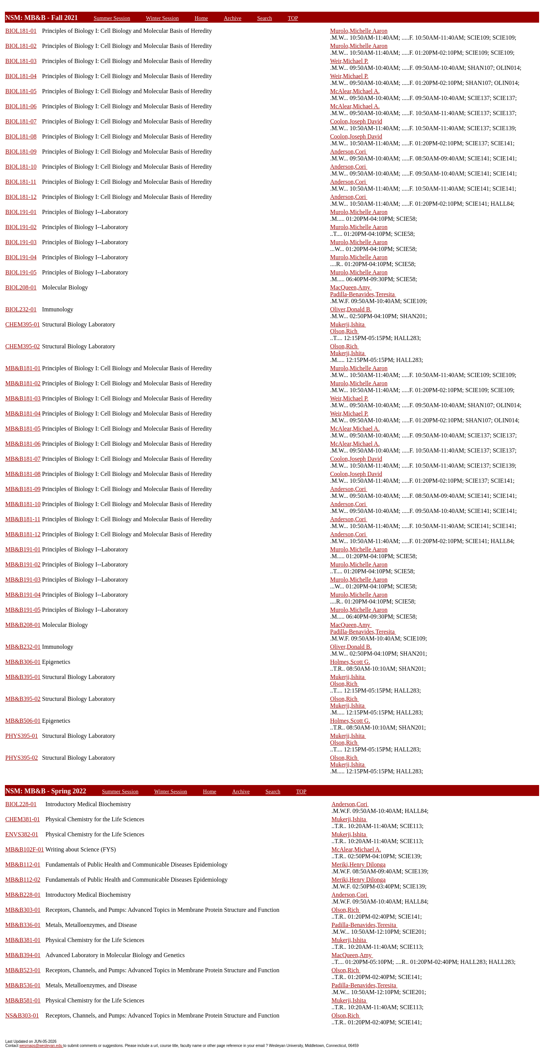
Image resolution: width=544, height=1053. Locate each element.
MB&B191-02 (22, 564)
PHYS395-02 (21, 757)
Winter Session (162, 18)
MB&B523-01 (22, 970)
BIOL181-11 (20, 182)
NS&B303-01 (22, 1015)
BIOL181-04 (21, 76)
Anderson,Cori (349, 151)
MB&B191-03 (22, 579)
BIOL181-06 (21, 106)
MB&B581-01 (22, 1000)
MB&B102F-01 (24, 849)
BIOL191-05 (21, 272)
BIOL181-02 (21, 46)
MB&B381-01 (22, 940)
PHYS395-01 (21, 736)
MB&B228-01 (22, 894)
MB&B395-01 (22, 677)
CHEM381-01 (22, 819)
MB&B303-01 (22, 910)
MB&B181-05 (22, 428)
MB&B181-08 (22, 474)
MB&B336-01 (22, 925)
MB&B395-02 (22, 699)
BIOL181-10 (21, 166)
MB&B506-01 (22, 720)
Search (264, 18)
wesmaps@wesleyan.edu (41, 1046)
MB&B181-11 (22, 519)
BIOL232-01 (21, 309)
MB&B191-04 (22, 594)
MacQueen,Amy (351, 287)
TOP (293, 18)
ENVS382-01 (21, 834)
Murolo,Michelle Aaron (359, 31)
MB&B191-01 (22, 549)
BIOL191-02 (21, 227)
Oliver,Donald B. (351, 309)
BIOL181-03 (21, 61)
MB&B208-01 (22, 625)
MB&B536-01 (22, 985)
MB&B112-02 (22, 879)
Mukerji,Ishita (348, 324)
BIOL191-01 (21, 212)
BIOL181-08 (21, 136)
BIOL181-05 (21, 91)
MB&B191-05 (22, 610)
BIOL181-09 (21, 151)
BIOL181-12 (21, 197)
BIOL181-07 (21, 121)
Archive (232, 18)
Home (201, 18)
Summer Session (112, 18)
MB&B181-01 (22, 368)
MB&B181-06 (22, 443)
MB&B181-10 (22, 504)
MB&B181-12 (22, 534)
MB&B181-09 (22, 489)
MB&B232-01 (22, 647)
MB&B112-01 (22, 864)
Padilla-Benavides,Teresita (363, 294)
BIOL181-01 (21, 31)
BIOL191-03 (21, 242)
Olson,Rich (344, 331)
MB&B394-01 (22, 955)
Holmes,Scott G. (350, 662)
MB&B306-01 (22, 662)
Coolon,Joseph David (356, 121)
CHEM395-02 (22, 346)
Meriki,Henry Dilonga (358, 864)
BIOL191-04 (21, 257)
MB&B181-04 (22, 413)
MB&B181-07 (22, 459)
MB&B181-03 (22, 398)
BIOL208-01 (21, 287)
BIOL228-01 (21, 804)
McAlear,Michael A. (355, 91)
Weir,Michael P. (349, 61)
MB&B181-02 (22, 383)
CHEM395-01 (22, 324)
